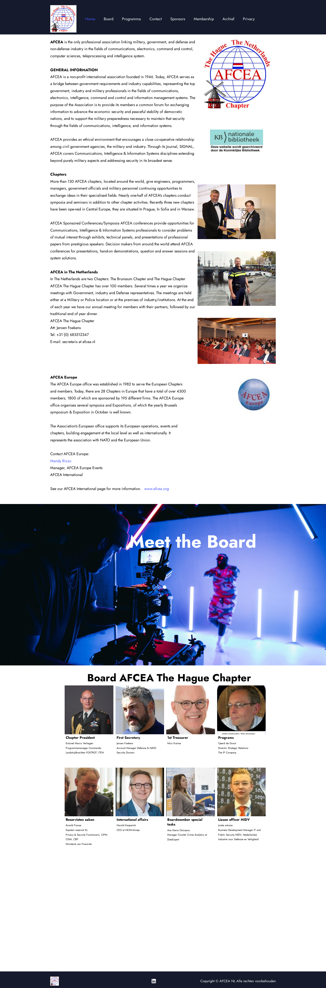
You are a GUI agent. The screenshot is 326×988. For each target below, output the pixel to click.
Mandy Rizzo (60, 461)
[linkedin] (154, 981)
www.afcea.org (156, 489)
